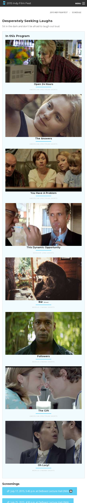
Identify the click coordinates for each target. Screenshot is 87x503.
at (41, 491)
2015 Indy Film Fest (16, 3)
